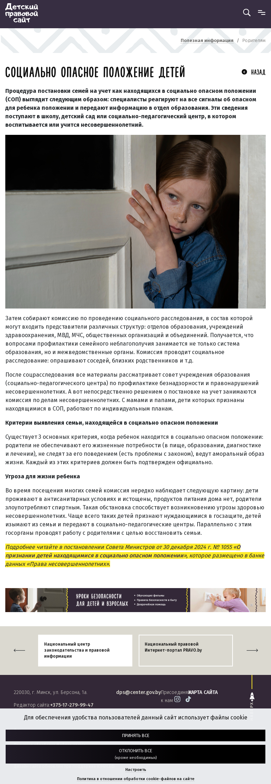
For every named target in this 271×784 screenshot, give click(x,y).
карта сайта (203, 692)
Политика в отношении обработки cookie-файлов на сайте (135, 779)
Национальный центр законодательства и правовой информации (77, 650)
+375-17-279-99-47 (72, 705)
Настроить (135, 769)
